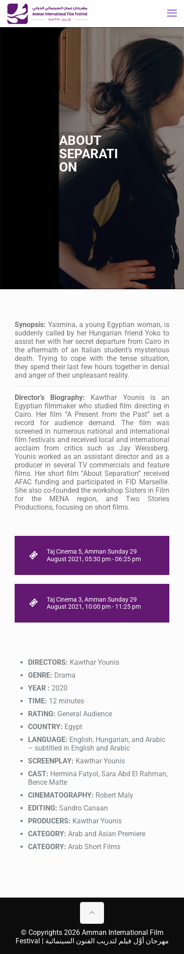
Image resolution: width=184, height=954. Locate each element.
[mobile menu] (172, 13)
